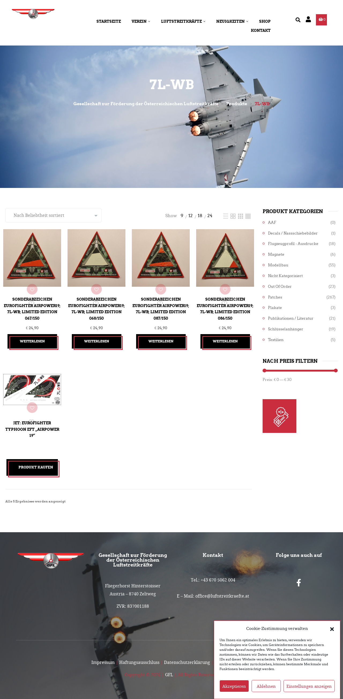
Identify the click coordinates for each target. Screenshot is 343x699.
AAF (272, 222)
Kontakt (261, 30)
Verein (141, 21)
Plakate (275, 307)
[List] (226, 215)
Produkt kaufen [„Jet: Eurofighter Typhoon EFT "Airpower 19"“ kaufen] (35, 463)
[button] (332, 632)
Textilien (276, 340)
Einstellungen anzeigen (309, 689)
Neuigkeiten (232, 21)
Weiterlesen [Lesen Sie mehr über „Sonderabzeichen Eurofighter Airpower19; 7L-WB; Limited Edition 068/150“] (96, 337)
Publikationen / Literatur (291, 318)
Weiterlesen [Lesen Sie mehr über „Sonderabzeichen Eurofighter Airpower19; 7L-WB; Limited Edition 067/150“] (32, 337)
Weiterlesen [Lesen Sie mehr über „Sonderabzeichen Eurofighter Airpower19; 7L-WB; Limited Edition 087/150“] (160, 337)
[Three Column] (241, 215)
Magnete (276, 254)
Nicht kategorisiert (285, 276)
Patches (275, 297)
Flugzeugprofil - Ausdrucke (293, 243)
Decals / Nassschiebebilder (293, 233)
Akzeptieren (234, 689)
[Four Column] (248, 215)
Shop (265, 21)
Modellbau (278, 265)
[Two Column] (233, 215)
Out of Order (280, 286)
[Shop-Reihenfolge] (53, 215)
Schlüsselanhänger (285, 329)
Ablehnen (266, 689)
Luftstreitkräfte (183, 21)
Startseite (108, 21)
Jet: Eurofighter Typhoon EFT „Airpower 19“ (32, 423)
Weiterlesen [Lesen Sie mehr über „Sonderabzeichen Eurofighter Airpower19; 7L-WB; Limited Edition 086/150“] (225, 337)
